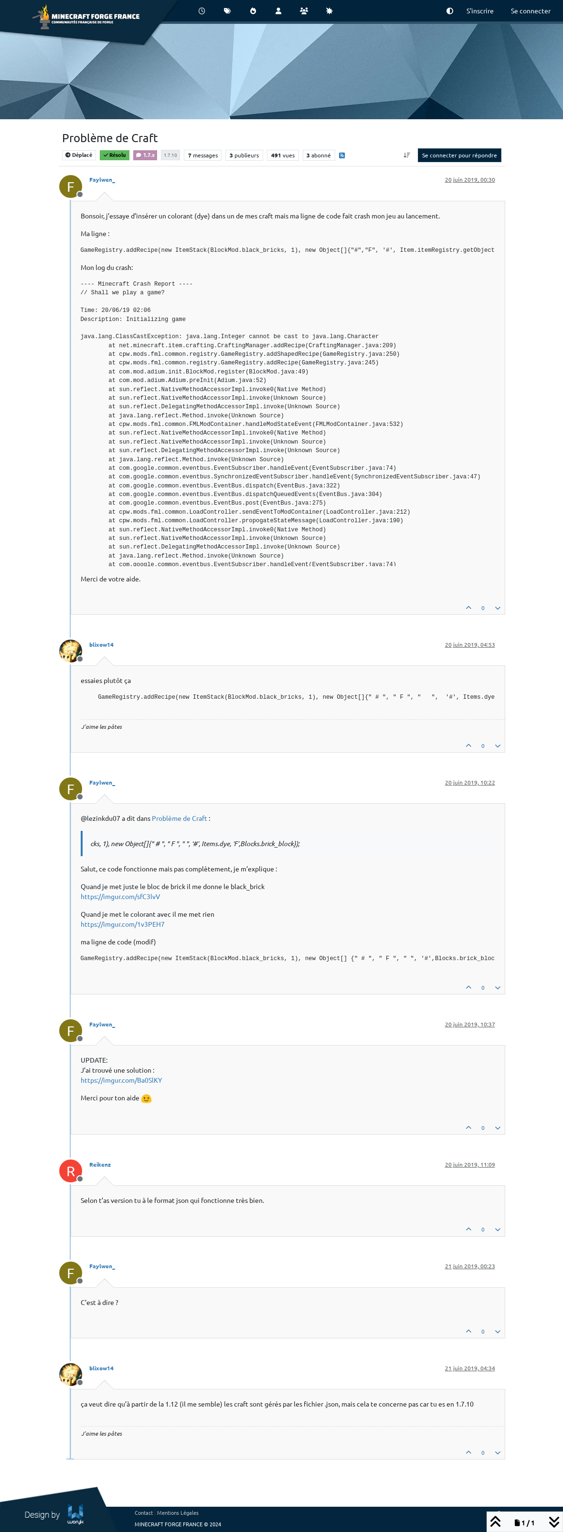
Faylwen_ (102, 179)
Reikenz (100, 1164)
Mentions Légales (178, 1512)
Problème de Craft (179, 818)
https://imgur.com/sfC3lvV (120, 896)
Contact (144, 1512)
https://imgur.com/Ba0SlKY (121, 1080)
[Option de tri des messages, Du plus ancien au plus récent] (406, 155)
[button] (450, 11)
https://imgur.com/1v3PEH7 (123, 924)
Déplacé (78, 154)
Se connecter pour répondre (459, 155)
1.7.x (145, 154)
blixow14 (101, 644)
